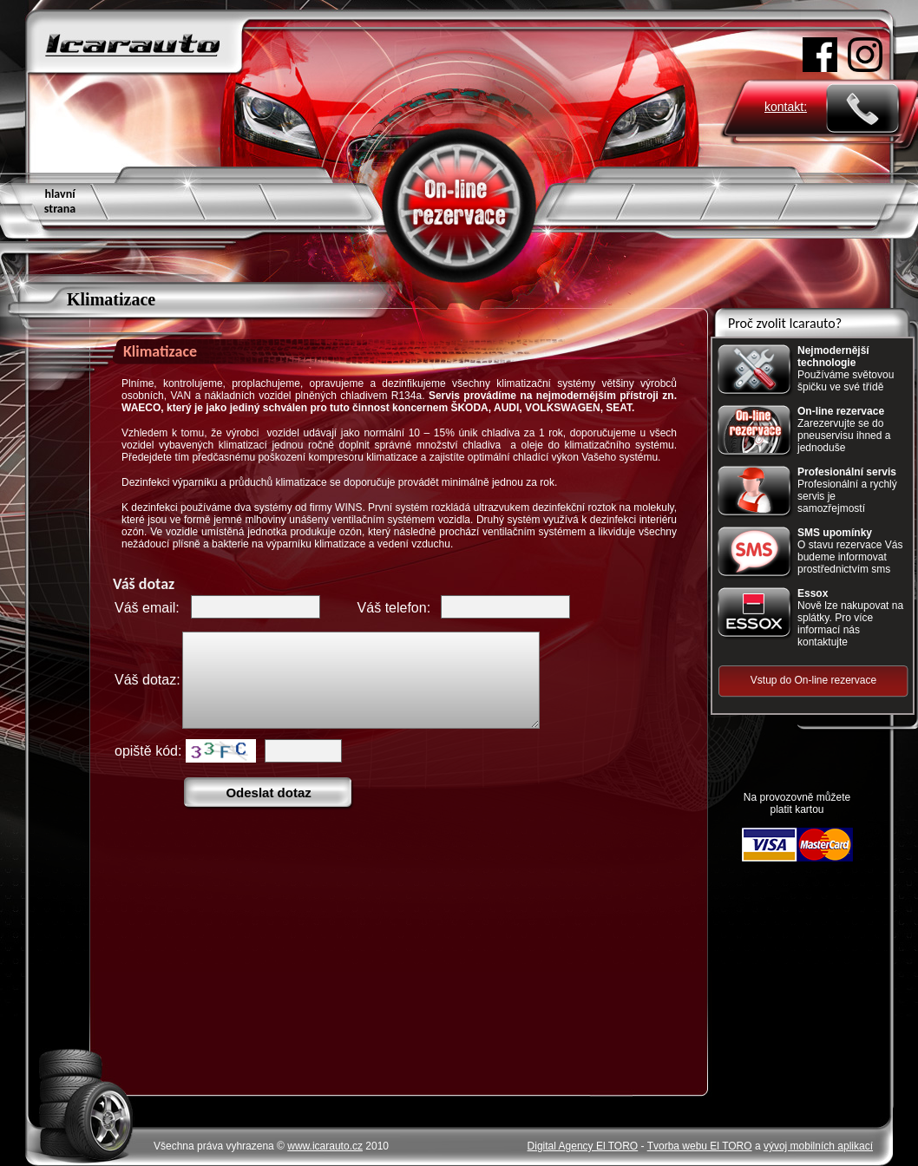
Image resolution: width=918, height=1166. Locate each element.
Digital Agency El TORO (583, 1146)
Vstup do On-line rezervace (813, 680)
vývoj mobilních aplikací (818, 1146)
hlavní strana (59, 201)
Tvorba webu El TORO (699, 1146)
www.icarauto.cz (325, 1146)
